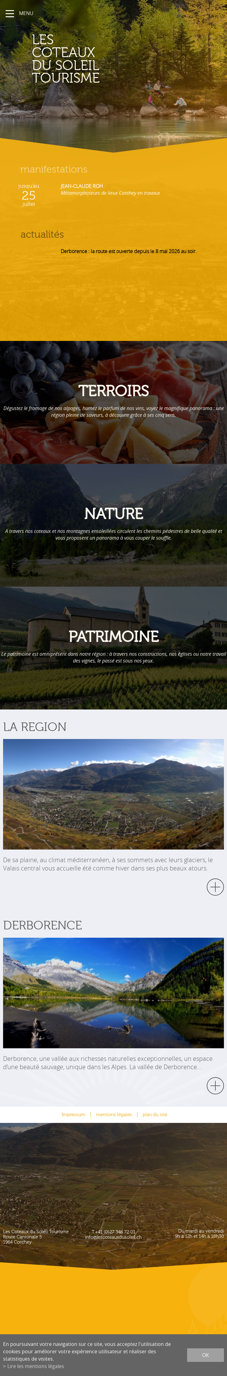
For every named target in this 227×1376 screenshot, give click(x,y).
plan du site (155, 1114)
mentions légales (114, 1114)
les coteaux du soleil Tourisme (66, 59)
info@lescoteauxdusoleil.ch (113, 1237)
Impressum (73, 1114)
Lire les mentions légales (35, 1366)
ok (205, 1355)
